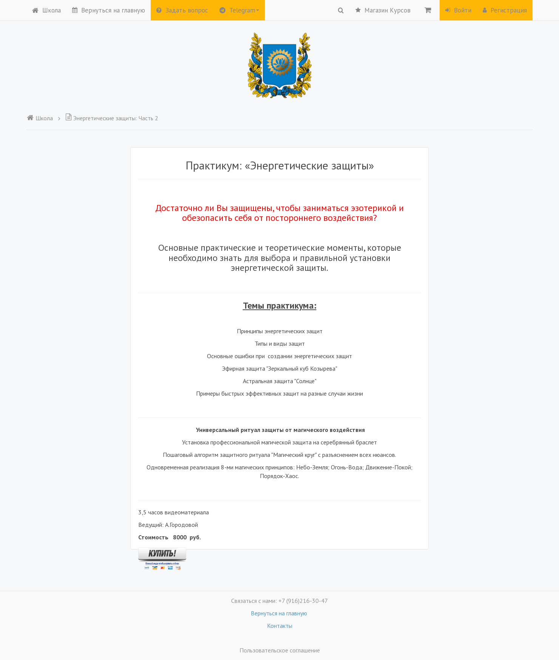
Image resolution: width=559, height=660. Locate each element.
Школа (46, 10)
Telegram (239, 10)
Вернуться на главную (108, 10)
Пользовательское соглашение (279, 650)
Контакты (279, 625)
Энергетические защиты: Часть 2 (111, 118)
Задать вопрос (182, 10)
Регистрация (505, 10)
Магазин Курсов (383, 10)
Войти (458, 10)
